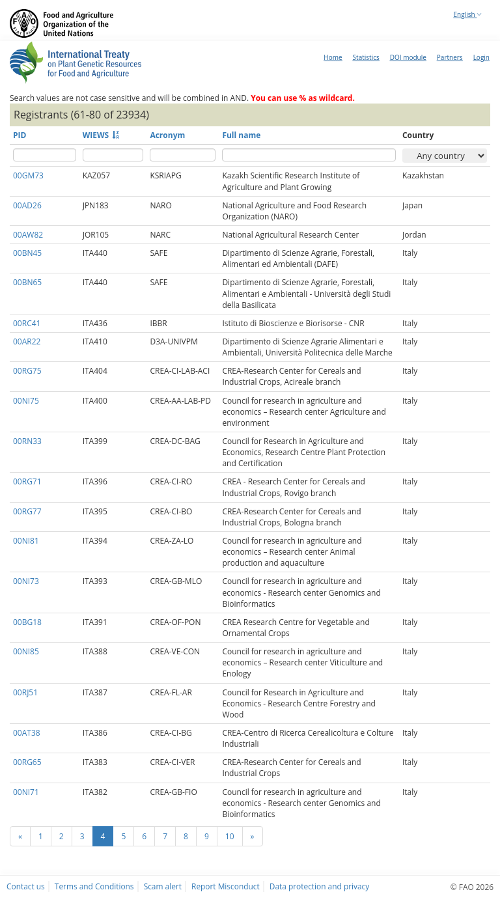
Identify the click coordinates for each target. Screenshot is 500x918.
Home (333, 57)
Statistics (366, 57)
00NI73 (26, 581)
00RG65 (27, 762)
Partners (450, 57)
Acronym (167, 135)
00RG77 (27, 511)
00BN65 (27, 282)
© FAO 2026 (472, 887)
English (468, 14)
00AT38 (26, 732)
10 (229, 836)
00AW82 (28, 234)
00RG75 (27, 370)
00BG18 (27, 622)
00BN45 (27, 252)
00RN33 (27, 441)
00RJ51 (25, 692)
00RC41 (26, 323)
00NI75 (26, 400)
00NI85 (26, 651)
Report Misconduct (225, 886)
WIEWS (96, 135)
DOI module (408, 57)
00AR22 (26, 341)
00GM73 (28, 175)
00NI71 (26, 792)
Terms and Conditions (94, 886)
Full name (241, 135)
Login (481, 57)
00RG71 (27, 481)
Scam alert (163, 886)
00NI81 (26, 540)
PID (19, 135)
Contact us (26, 886)
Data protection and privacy (319, 886)
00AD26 (27, 205)
